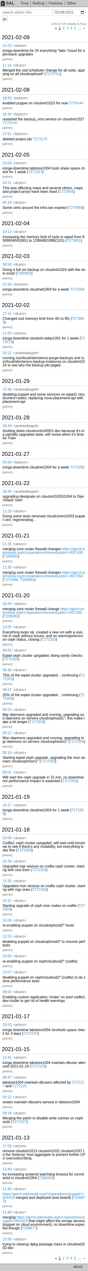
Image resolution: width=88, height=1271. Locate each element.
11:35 (7, 544)
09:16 (7, 753)
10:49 (7, 604)
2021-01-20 (16, 595)
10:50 (7, 956)
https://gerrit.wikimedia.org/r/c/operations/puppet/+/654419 (43, 1195)
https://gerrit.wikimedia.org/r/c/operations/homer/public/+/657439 (43, 550)
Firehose (56, 3)
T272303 (49, 639)
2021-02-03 (16, 256)
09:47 (7, 1077)
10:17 (7, 805)
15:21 (7, 901)
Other (71, 3)
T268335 (46, 1178)
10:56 (7, 1239)
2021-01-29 (16, 381)
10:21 (7, 183)
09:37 (7, 690)
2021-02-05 (16, 155)
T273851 (74, 240)
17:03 (7, 1146)
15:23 (7, 46)
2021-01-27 (16, 454)
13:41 (7, 1057)
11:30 (7, 567)
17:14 (7, 313)
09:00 (7, 992)
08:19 (7, 1113)
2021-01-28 (16, 417)
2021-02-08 (16, 90)
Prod (25, 3)
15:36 (7, 389)
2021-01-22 (16, 483)
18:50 (7, 98)
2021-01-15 (16, 1049)
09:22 (7, 733)
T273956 (66, 192)
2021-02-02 (16, 305)
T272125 (38, 1066)
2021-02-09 (16, 37)
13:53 (7, 936)
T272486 (11, 580)
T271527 (19, 1122)
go (5, 19)
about (78, 1267)
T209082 (11, 556)
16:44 (7, 491)
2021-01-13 (16, 1138)
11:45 (7, 1189)
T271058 (77, 289)
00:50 (7, 462)
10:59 (7, 163)
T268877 (29, 1228)
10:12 (7, 232)
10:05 (7, 627)
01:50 (7, 284)
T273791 (53, 74)
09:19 (7, 202)
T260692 (24, 273)
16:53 (7, 1025)
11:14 (7, 65)
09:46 (7, 670)
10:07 (7, 972)
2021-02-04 (16, 223)
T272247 (35, 172)
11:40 (7, 1212)
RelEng (38, 3)
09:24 (7, 710)
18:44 (7, 114)
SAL (7, 3)
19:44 (7, 426)
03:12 (7, 353)
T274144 (76, 103)
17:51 (7, 134)
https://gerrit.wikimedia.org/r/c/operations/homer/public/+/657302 (43, 610)
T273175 (40, 139)
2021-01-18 (16, 829)
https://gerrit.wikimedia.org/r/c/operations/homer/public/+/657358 (43, 574)
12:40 (7, 1169)
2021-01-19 (16, 797)
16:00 (7, 838)
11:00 (7, 333)
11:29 (7, 511)
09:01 (7, 772)
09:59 (7, 264)
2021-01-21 (16, 536)
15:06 (7, 920)
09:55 (7, 650)
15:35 (7, 881)
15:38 (7, 861)
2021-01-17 (16, 1016)
